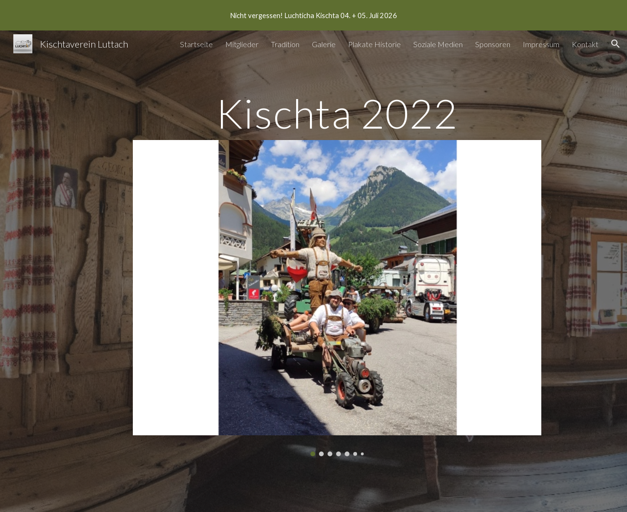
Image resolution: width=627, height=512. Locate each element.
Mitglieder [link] (242, 44)
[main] (337, 113)
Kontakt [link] (585, 44)
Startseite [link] (196, 44)
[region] (313, 15)
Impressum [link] (541, 44)
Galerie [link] (324, 44)
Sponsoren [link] (492, 44)
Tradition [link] (285, 44)
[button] (615, 43)
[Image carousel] (337, 298)
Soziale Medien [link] (438, 44)
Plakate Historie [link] (374, 44)
